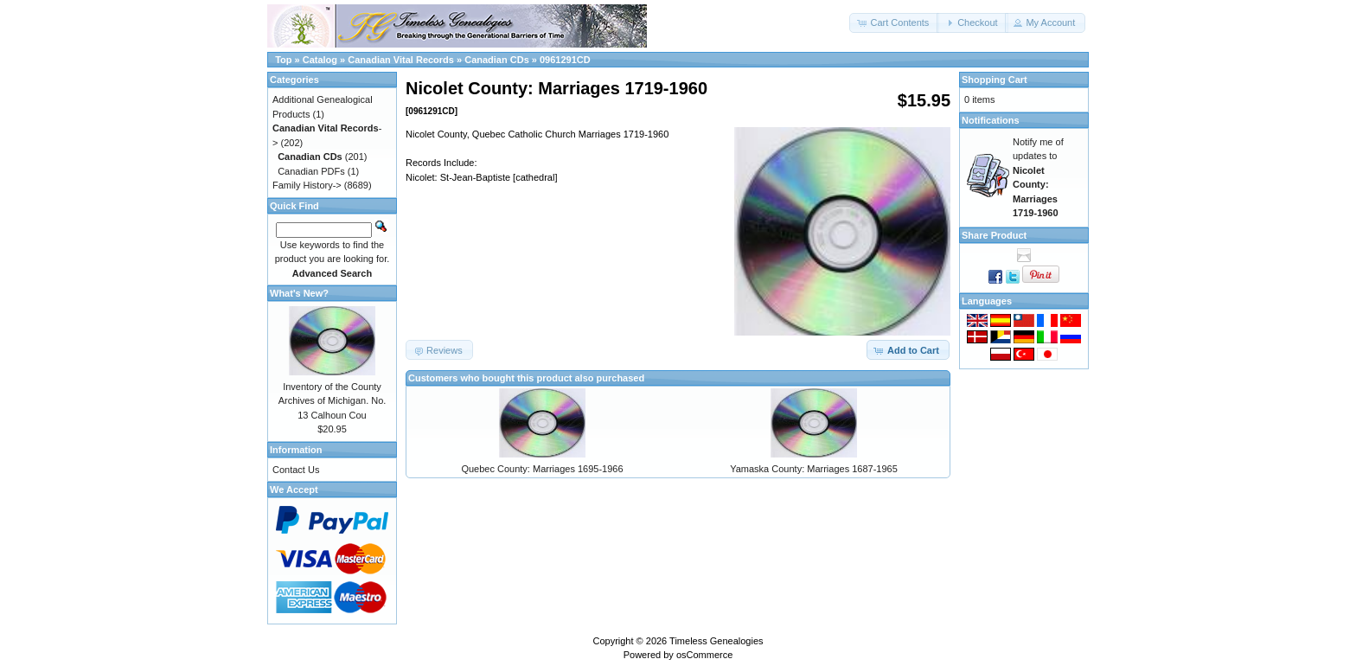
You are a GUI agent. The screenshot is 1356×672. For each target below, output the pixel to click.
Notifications (991, 120)
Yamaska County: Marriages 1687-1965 (814, 469)
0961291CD (565, 59)
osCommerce (704, 655)
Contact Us (295, 469)
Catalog (320, 59)
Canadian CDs (496, 59)
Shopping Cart (994, 79)
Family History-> (307, 185)
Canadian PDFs (311, 171)
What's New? (299, 293)
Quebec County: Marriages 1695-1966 (542, 469)
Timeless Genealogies (716, 641)
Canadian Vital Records (401, 59)
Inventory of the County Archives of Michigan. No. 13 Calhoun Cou (332, 400)
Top (283, 59)
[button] (894, 23)
